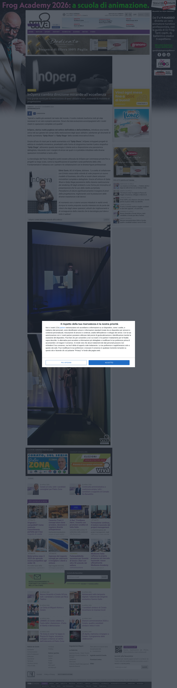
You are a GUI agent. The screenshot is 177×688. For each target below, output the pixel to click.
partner (62, 327)
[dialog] (88, 344)
